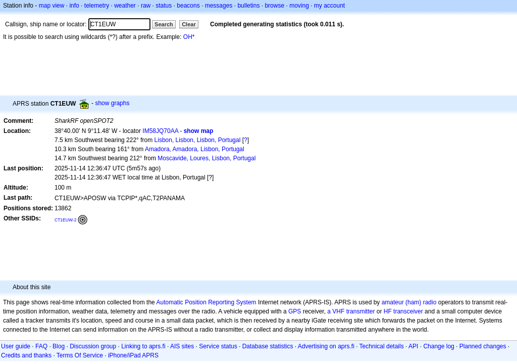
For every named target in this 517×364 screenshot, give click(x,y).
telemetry (96, 5)
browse (274, 5)
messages (219, 5)
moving (299, 5)
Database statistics (267, 346)
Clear (189, 24)
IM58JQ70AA (160, 130)
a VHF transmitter (351, 311)
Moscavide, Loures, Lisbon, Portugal (206, 158)
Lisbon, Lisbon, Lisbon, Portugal (197, 140)
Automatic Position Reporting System (206, 302)
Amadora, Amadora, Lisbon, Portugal (194, 149)
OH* (189, 36)
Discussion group (93, 346)
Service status (218, 346)
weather (125, 5)
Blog (59, 346)
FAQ (41, 346)
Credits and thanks (26, 355)
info (74, 5)
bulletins (248, 5)
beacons (188, 5)
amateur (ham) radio (409, 302)
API (413, 346)
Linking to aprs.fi (143, 346)
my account (329, 5)
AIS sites (182, 346)
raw (145, 5)
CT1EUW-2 (65, 219)
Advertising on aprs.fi (326, 346)
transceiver (408, 311)
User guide (15, 346)
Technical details (381, 346)
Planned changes (482, 346)
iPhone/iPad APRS (133, 355)
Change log (438, 346)
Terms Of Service (80, 355)
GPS (294, 311)
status (164, 5)
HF (388, 311)
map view (52, 5)
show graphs (112, 103)
